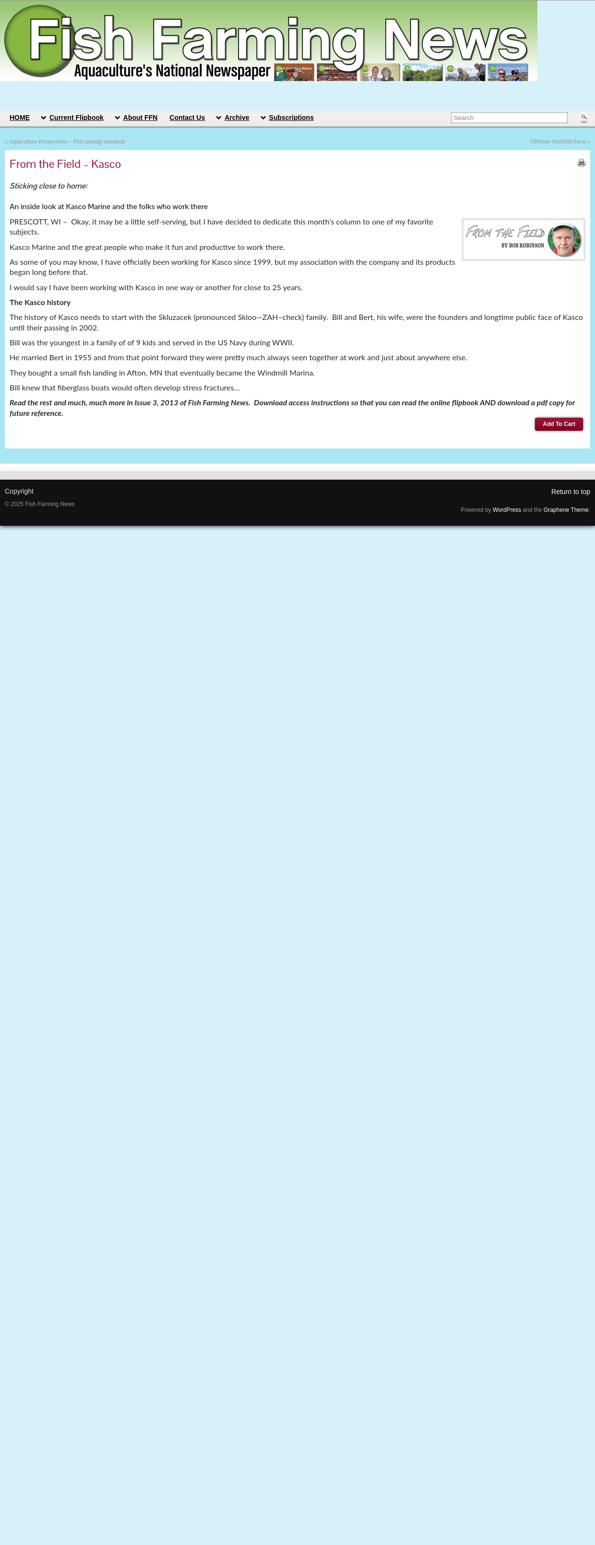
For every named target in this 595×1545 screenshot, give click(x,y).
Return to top (570, 491)
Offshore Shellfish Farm (558, 141)
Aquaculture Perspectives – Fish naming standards (67, 141)
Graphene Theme (566, 510)
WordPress (507, 510)
